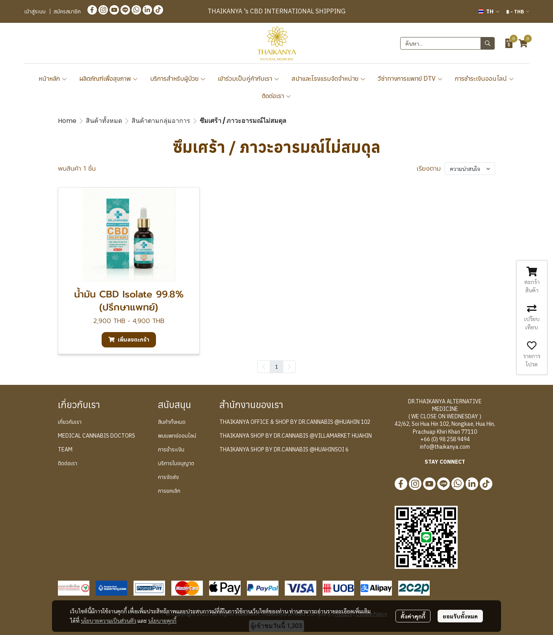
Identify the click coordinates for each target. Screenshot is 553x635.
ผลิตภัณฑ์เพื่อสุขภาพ (108, 78)
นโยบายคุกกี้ (162, 620)
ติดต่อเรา (276, 96)
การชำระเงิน (171, 449)
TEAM (65, 449)
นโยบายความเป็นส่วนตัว (108, 620)
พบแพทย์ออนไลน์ (177, 435)
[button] (489, 11)
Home (67, 120)
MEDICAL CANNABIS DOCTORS (96, 435)
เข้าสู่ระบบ (35, 11)
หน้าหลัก (53, 78)
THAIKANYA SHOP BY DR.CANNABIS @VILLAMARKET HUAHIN (295, 435)
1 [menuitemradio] (276, 366)
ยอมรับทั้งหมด (460, 616)
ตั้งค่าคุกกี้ (413, 616)
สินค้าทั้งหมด (104, 120)
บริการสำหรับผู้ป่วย (178, 78)
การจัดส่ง (168, 477)
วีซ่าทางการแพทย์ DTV (410, 78)
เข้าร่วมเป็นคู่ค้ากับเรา (249, 78)
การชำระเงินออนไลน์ (484, 78)
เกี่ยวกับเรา (70, 421)
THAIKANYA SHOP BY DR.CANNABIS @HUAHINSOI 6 (284, 449)
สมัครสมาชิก (67, 11)
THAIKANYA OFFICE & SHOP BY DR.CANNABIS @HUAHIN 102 (294, 421)
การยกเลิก (169, 490)
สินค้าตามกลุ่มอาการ (161, 120)
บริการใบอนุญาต (176, 463)
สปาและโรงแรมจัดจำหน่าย (328, 78)
